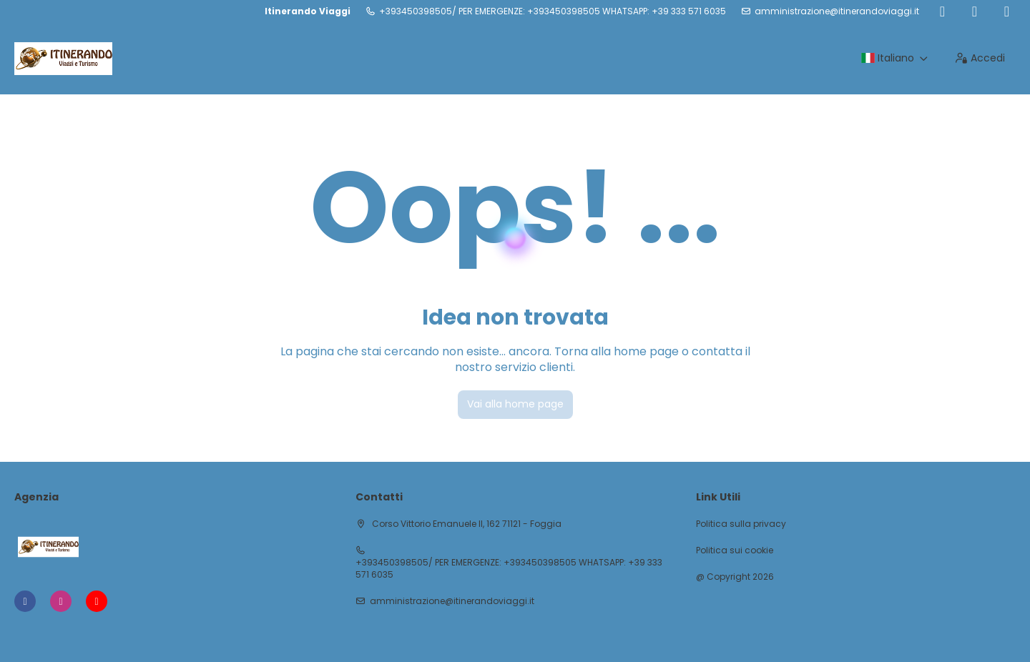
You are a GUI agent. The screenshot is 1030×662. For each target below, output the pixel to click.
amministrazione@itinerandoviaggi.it (837, 11)
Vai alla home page (515, 404)
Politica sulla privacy (741, 524)
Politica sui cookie (734, 550)
